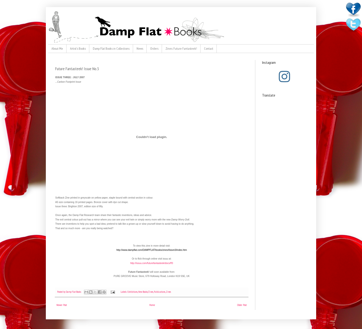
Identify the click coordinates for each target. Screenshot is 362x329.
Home (152, 305)
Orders (154, 48)
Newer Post (61, 305)
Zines (168, 291)
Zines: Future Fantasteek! (181, 48)
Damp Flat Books (74, 291)
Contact (208, 48)
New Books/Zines (145, 291)
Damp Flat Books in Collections (111, 48)
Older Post (242, 305)
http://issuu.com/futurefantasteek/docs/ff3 (151, 263)
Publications (159, 291)
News (140, 48)
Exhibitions (132, 291)
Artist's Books (78, 48)
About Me (57, 48)
